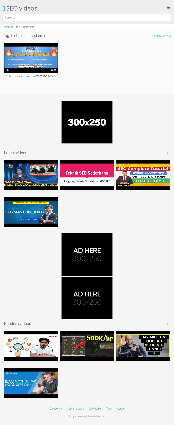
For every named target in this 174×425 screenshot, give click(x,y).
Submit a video (75, 408)
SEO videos (20, 8)
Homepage (8, 26)
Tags (109, 408)
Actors (121, 408)
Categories (55, 408)
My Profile (95, 408)
